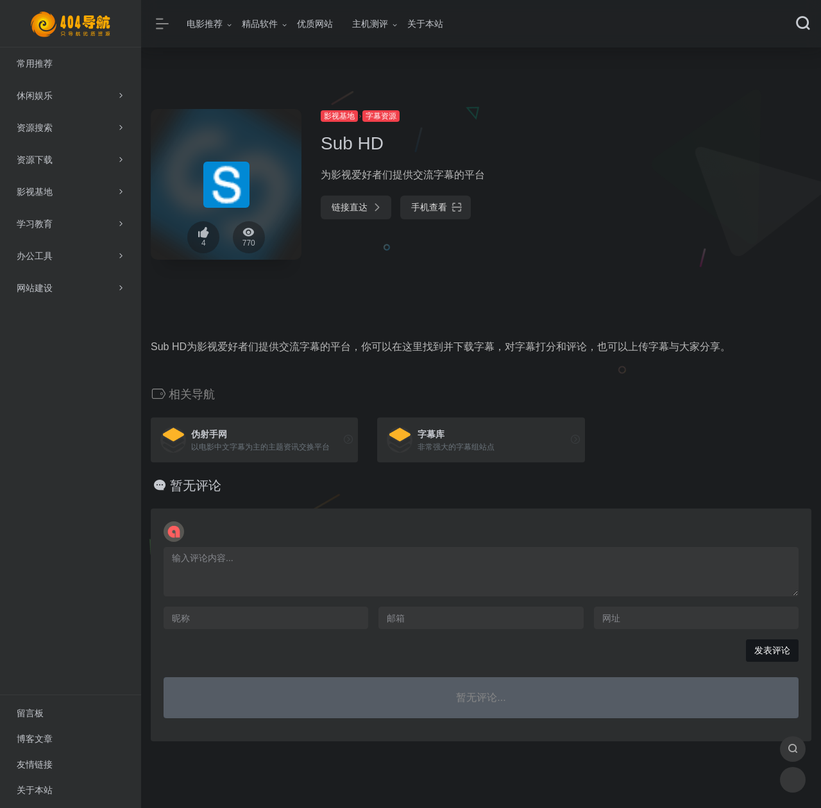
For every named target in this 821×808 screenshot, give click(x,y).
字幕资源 (381, 116)
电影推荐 (205, 24)
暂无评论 (195, 485)
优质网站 (315, 24)
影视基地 (339, 116)
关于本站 (425, 24)
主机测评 (370, 24)
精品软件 (260, 24)
